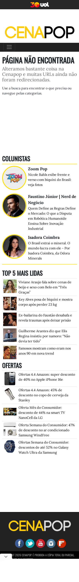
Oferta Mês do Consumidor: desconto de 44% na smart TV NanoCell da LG (42, 412)
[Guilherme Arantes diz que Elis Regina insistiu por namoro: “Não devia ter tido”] (10, 335)
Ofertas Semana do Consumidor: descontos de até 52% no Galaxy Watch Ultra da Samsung (44, 447)
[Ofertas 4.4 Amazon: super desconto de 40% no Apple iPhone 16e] (10, 378)
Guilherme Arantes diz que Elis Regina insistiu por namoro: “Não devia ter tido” (44, 336)
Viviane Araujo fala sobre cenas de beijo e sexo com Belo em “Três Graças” (45, 287)
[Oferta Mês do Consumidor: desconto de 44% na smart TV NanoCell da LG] (10, 411)
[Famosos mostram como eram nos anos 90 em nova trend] (10, 352)
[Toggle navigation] (9, 47)
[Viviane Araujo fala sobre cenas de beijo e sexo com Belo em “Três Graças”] (10, 286)
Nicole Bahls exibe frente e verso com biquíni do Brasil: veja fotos (49, 179)
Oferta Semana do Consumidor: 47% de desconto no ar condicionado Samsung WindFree (47, 430)
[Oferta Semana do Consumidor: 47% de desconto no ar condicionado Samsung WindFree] (10, 429)
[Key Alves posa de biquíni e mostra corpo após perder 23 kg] (10, 303)
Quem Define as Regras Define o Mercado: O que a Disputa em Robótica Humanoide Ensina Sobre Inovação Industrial (52, 218)
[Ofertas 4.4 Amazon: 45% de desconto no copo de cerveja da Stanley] (10, 394)
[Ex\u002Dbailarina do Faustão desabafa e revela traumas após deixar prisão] (10, 319)
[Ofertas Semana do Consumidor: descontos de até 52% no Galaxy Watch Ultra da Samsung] (10, 446)
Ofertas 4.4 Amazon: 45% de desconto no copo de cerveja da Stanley (43, 395)
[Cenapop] (39, 32)
